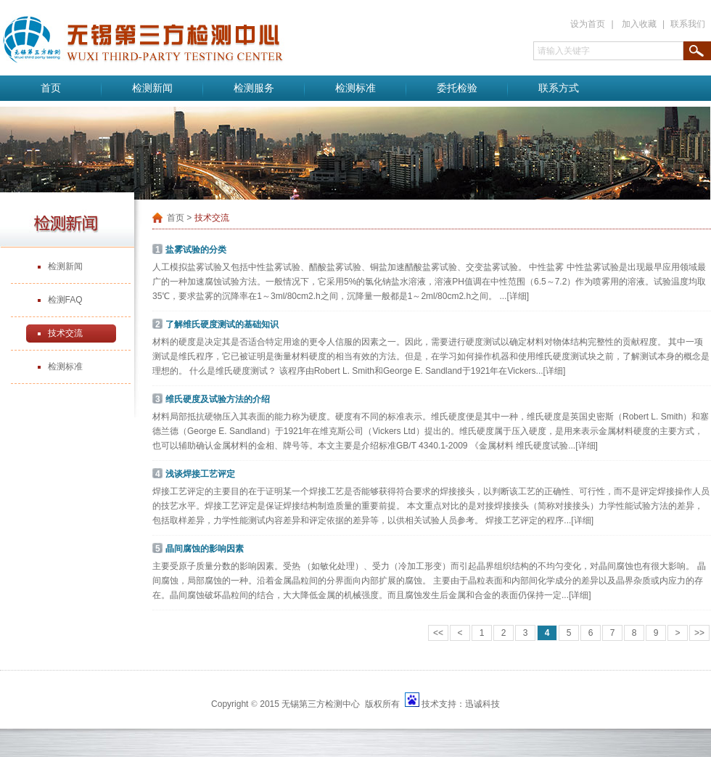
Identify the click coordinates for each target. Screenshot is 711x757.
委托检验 (457, 88)
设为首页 (587, 24)
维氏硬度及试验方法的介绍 (217, 399)
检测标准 (355, 88)
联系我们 (687, 24)
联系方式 (558, 88)
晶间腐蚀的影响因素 (204, 549)
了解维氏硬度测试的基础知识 (222, 324)
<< (438, 633)
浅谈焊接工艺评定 (200, 474)
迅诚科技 (482, 704)
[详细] (517, 296)
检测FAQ (65, 300)
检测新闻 (152, 88)
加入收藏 (639, 24)
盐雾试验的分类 (195, 250)
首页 (51, 88)
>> (699, 633)
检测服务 (254, 88)
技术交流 (65, 333)
